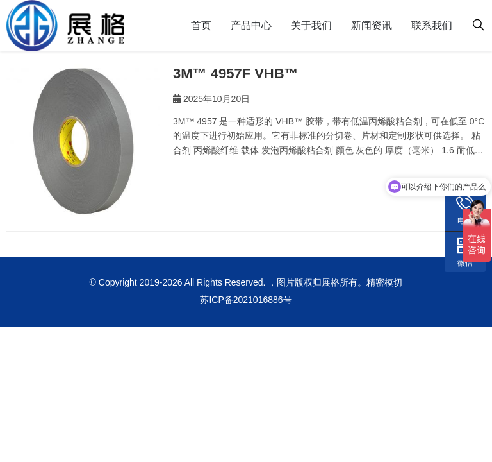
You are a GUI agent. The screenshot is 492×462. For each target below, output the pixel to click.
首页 (201, 25)
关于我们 (311, 25)
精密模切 (384, 282)
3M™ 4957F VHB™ (236, 73)
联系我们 (431, 25)
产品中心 (251, 25)
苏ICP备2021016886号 (245, 300)
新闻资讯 (371, 25)
